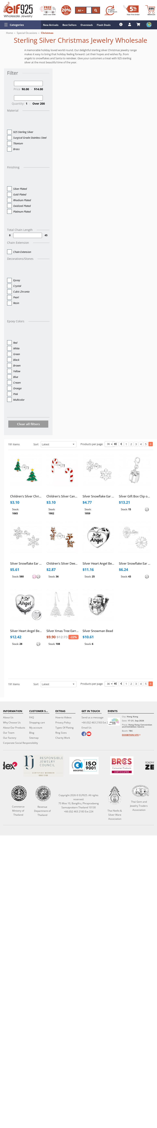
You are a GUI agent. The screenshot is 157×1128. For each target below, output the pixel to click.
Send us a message (92, 717)
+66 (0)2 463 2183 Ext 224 (96, 722)
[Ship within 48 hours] (111, 10)
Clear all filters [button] (28, 424)
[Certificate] (43, 765)
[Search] (89, 10)
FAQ (31, 717)
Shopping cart (37, 722)
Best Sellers (69, 25)
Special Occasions (27, 33)
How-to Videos (63, 717)
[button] (20, 24)
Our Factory (9, 738)
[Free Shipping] (47, 10)
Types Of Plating (64, 727)
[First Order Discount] (131, 10)
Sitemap (34, 738)
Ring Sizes (61, 732)
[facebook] (84, 734)
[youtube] (89, 734)
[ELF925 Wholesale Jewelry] (18, 10)
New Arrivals (50, 25)
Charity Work (62, 738)
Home (9, 33)
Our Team (8, 732)
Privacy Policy (63, 722)
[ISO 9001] (84, 765)
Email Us (86, 727)
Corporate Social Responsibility (20, 743)
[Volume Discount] (66, 10)
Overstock (87, 25)
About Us (8, 717)
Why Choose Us (12, 722)
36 (110, 444)
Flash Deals (104, 25)
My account (35, 727)
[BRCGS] (122, 765)
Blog (31, 732)
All (80, 10)
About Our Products (14, 727)
